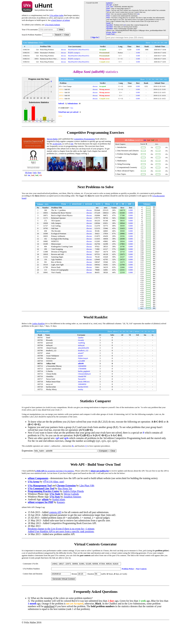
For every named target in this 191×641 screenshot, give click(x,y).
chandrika (49, 392)
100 (165, 42)
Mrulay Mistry (51, 405)
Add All (67, 89)
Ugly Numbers (56, 259)
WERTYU (55, 241)
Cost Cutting (56, 226)
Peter (108, 8)
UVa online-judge (57, 15)
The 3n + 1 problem (58, 210)
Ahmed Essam (51, 364)
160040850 (82, 400)
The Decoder (56, 231)
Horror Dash (55, 267)
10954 (61, 89)
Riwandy (49, 356)
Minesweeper (56, 244)
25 (158, 42)
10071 (45, 215)
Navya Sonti (50, 395)
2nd (32, 175)
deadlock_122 (51, 366)
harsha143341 (83, 403)
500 (161, 79)
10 (155, 42)
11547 (67, 108)
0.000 (138, 49)
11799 (45, 267)
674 (60, 86)
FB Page (28, 172)
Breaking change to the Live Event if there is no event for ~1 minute (61, 544)
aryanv (80, 372)
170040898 (82, 384)
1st (29, 175)
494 (45, 246)
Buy (39, 172)
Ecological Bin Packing (59, 239)
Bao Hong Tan (65, 504)
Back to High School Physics (62, 215)
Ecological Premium (58, 234)
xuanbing (81, 359)
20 (124, 347)
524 (37, 49)
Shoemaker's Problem (47, 53)
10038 (45, 223)
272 (45, 221)
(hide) (40, 42)
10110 (45, 265)
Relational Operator (58, 218)
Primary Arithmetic (58, 236)
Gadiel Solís (110, 34)
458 (45, 231)
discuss (63, 49)
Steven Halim (52, 139)
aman (48, 369)
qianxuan (49, 359)
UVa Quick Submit (52, 24)
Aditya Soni (50, 379)
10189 (45, 244)
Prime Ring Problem (47, 49)
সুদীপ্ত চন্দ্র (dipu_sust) (53, 497)
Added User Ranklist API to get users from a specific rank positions (61, 547)
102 (45, 239)
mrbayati (49, 361)
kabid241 (109, 3)
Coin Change (67, 86)
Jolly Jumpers (56, 223)
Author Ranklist (38, 339)
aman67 (81, 369)
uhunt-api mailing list (100, 486)
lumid (108, 23)
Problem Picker (127, 585)
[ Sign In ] (95, 37)
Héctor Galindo (71, 510)
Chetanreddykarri (84, 390)
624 (135, 14)
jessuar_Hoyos (111, 32)
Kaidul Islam (58, 515)
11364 (63, 108)
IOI (72, 144)
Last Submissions (67, 79)
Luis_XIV (109, 6)
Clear (66, 35)
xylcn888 (81, 377)
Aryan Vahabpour (52, 372)
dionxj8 (108, 5)
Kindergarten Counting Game (62, 246)
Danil (48, 353)
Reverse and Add (57, 254)
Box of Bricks (56, 262)
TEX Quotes (55, 221)
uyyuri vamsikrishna (53, 384)
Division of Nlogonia (59, 252)
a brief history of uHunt (60, 20)
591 (45, 262)
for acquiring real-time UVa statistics (54, 486)
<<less (71, 108)
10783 (45, 228)
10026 (36, 53)
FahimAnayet (51, 374)
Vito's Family (56, 272)
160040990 (82, 382)
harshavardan (51, 403)
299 (45, 249)
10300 (45, 234)
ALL (166, 79)
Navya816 (81, 395)
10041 (45, 272)
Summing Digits (57, 257)
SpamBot (109, 25)
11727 (45, 226)
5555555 (49, 377)
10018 (45, 254)
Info (35, 172)
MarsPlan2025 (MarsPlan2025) (78, 49)
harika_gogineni (84, 387)
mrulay (80, 405)
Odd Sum (54, 228)
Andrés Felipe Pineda (73, 507)
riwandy (81, 356)
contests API (55, 528)
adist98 (81, 379)
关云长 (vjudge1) (74, 53)
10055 (36, 59)
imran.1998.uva (83, 397)
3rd (36, 175)
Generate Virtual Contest (63, 595)
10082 (45, 241)
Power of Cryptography (59, 270)
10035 (45, 236)
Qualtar (80, 353)
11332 (45, 257)
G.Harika (49, 387)
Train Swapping (57, 249)
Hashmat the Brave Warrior (49, 59)
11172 (45, 218)
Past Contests (141, 585)
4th (40, 175)
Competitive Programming (84, 139)
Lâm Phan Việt (86, 501)
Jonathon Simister (72, 512)
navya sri (49, 400)
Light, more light (57, 265)
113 (45, 270)
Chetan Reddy (51, 390)
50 (162, 42)
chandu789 (82, 392)
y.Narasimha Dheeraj (53, 382)
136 (45, 259)
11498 (45, 252)
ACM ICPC (57, 144)
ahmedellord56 (83, 364)
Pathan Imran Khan (53, 397)
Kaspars (61, 518)
